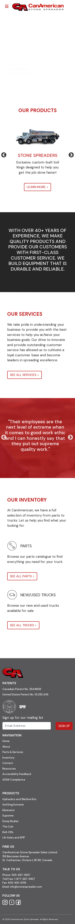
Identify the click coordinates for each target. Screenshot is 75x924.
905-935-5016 (16, 882)
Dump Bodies (10, 821)
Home (6, 741)
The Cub (7, 826)
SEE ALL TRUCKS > (23, 625)
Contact (7, 763)
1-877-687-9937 (24, 879)
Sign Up (64, 726)
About (6, 746)
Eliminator (8, 810)
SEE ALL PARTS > (22, 576)
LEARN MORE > (20, 69)
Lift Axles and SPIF (13, 837)
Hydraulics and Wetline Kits (19, 799)
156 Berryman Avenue (15, 856)
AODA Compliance (13, 779)
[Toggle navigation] (6, 6)
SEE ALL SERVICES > (24, 375)
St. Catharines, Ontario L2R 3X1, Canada (27, 860)
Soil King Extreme (13, 804)
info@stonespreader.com (26, 886)
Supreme (8, 815)
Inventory (8, 757)
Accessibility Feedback (16, 774)
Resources (9, 768)
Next (69, 154)
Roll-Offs (7, 832)
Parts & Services (12, 752)
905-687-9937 (21, 875)
